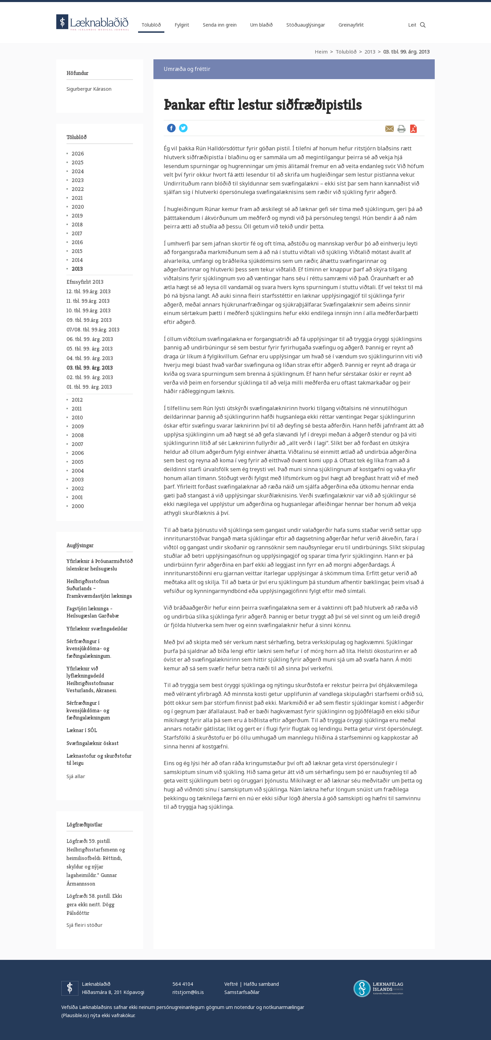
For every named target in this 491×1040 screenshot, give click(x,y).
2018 (77, 224)
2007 (77, 444)
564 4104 (183, 984)
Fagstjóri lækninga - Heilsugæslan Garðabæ (92, 612)
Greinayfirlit (351, 24)
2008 (78, 435)
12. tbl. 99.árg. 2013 (88, 291)
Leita (423, 25)
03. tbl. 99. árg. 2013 (406, 51)
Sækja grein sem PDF (413, 128)
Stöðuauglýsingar (305, 24)
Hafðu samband (261, 984)
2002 (78, 488)
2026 (78, 153)
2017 (77, 233)
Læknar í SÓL (81, 730)
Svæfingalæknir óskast (92, 743)
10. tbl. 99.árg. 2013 (88, 310)
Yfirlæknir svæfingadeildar (97, 628)
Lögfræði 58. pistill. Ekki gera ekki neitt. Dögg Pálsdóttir (94, 904)
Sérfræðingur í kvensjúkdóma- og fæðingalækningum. (88, 648)
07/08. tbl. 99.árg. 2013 (92, 329)
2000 (78, 506)
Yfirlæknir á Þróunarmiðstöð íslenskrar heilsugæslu (99, 565)
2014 (77, 260)
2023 (78, 180)
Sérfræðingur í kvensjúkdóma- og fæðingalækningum (88, 710)
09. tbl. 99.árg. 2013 (88, 320)
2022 (78, 189)
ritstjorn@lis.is (188, 992)
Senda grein (389, 128)
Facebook (171, 128)
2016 (77, 242)
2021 (77, 198)
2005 (78, 461)
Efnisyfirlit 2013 (84, 281)
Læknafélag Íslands (378, 988)
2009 (78, 426)
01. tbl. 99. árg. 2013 (89, 386)
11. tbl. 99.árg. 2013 (87, 300)
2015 (77, 251)
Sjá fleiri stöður (84, 924)
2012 (77, 399)
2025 (78, 162)
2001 (77, 497)
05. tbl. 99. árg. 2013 (89, 348)
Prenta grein (401, 128)
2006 (78, 453)
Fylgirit (182, 24)
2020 (78, 206)
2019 (77, 215)
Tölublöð (346, 51)
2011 (77, 408)
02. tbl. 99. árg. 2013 (89, 377)
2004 (78, 470)
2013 (369, 51)
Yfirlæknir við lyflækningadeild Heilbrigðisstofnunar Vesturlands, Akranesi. (91, 679)
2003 (78, 479)
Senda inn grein (220, 24)
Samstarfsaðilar (241, 992)
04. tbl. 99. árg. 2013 (89, 358)
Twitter (183, 128)
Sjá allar (75, 776)
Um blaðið (261, 24)
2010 (77, 417)
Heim (321, 51)
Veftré (231, 984)
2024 (78, 171)
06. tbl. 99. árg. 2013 (89, 339)
